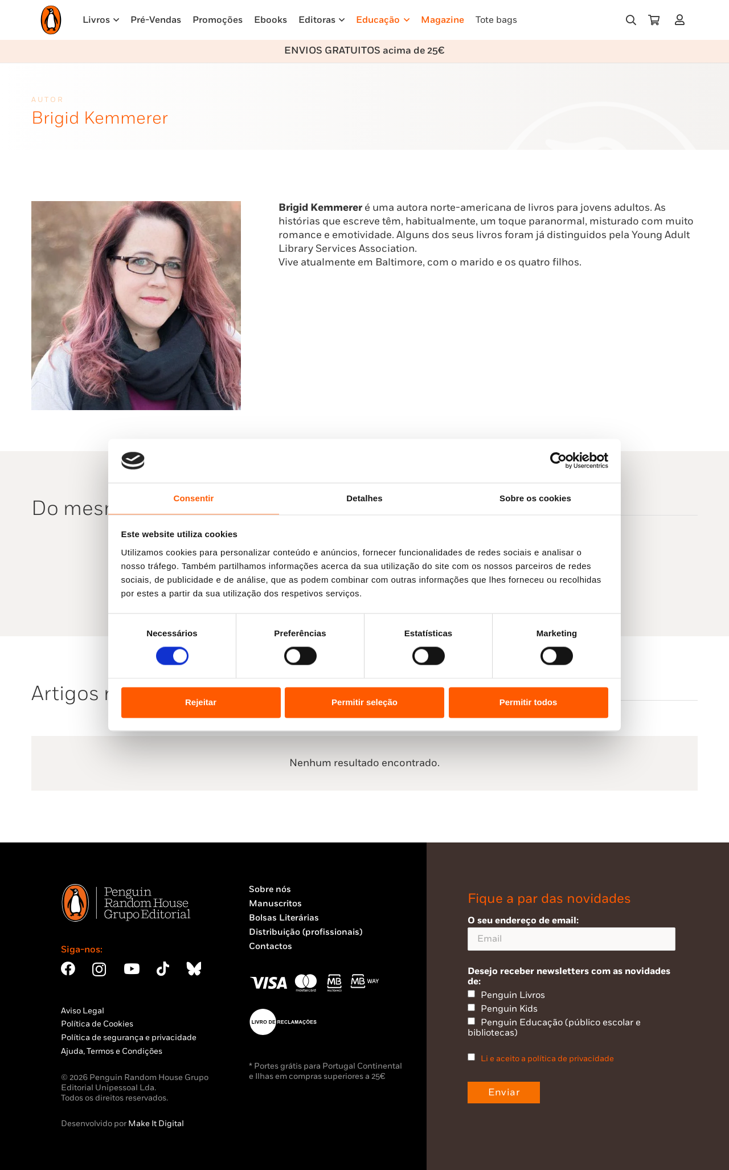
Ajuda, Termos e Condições (111, 1051)
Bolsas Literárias (284, 918)
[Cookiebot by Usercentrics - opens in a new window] (558, 460)
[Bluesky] (193, 969)
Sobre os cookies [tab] (535, 498)
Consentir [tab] (194, 498)
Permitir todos (528, 702)
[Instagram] (99, 969)
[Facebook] (68, 969)
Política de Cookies (97, 1024)
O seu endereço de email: (571, 933)
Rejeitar (200, 702)
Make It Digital (156, 1123)
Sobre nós (270, 889)
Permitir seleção (364, 702)
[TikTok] (163, 969)
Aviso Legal (82, 1011)
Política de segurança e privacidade (128, 1037)
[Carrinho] (653, 20)
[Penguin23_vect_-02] (283, 1022)
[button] (631, 20)
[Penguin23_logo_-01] (51, 20)
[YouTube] (132, 969)
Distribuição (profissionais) (305, 932)
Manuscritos (275, 903)
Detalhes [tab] (364, 498)
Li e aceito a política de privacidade (547, 1058)
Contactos (270, 946)
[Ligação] (682, 19)
